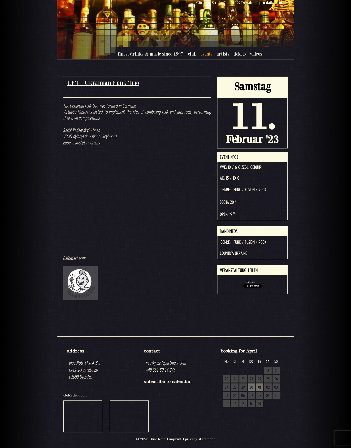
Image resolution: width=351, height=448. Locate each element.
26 (276, 379)
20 (226, 379)
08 (259, 396)
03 (276, 387)
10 (276, 396)
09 (268, 396)
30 (251, 387)
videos (256, 54)
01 (259, 387)
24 (259, 379)
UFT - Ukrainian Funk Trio (103, 82)
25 (268, 379)
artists (223, 54)
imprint (175, 439)
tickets (239, 54)
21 (235, 379)
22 (243, 379)
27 (226, 387)
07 (251, 396)
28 (235, 387)
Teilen (250, 281)
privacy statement (200, 439)
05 (235, 396)
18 (267, 371)
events (206, 54)
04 (226, 396)
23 (251, 379)
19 (276, 371)
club (192, 54)
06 (243, 396)
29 (243, 387)
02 (268, 387)
